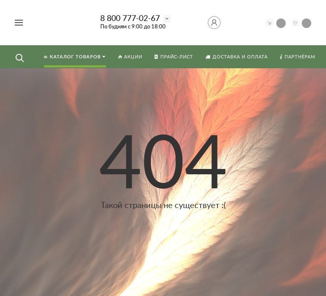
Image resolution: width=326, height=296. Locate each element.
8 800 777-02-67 (130, 19)
